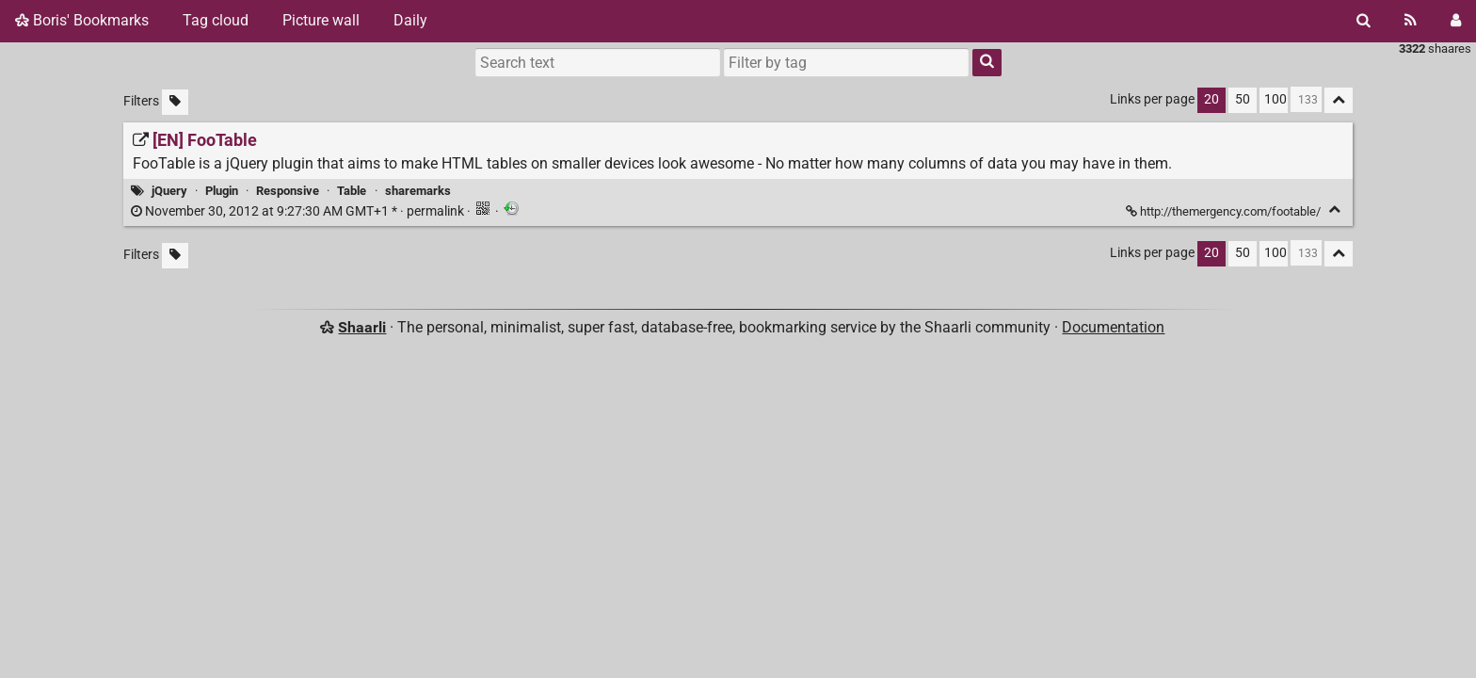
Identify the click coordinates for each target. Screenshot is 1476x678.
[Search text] (597, 62)
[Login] (1456, 20)
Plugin (221, 191)
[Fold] (1334, 209)
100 (1275, 99)
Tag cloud (216, 20)
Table (351, 191)
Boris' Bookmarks (82, 20)
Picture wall (321, 20)
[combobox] (846, 62)
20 (1211, 99)
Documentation (1113, 327)
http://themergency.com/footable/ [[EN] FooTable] (1225, 211)
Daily (410, 20)
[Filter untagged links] (175, 102)
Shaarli (362, 327)
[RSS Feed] (1410, 20)
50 (1242, 99)
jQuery (169, 191)
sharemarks (418, 191)
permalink (299, 211)
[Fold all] (1338, 100)
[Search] (1363, 20)
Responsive (287, 191)
